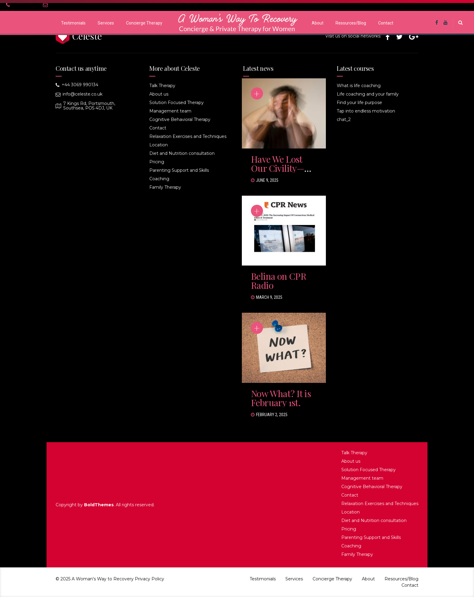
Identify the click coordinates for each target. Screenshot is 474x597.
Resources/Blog (351, 23)
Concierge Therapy (144, 23)
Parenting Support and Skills (179, 170)
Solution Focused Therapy (176, 102)
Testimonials (73, 23)
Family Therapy (165, 187)
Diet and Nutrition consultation (182, 153)
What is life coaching (359, 85)
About (317, 23)
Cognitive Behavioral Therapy (179, 119)
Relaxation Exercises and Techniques (187, 136)
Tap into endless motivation (366, 111)
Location (158, 145)
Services (106, 23)
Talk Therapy (162, 85)
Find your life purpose (359, 102)
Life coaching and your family (368, 94)
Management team (170, 111)
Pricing (156, 162)
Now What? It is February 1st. (281, 398)
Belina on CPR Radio (278, 280)
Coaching (159, 178)
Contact (385, 23)
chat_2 (344, 119)
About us (158, 94)
